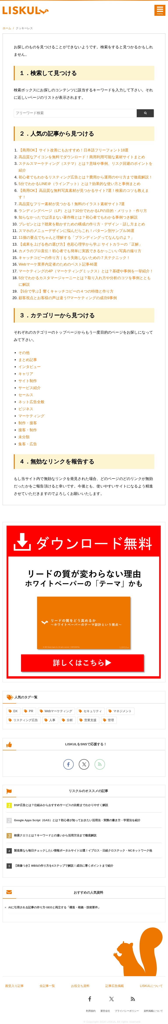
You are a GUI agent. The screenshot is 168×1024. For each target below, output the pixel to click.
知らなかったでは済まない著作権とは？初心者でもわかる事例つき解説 (78, 217)
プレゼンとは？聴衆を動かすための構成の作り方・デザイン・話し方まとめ (82, 224)
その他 (24, 353)
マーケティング (31, 416)
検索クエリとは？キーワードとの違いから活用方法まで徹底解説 (55, 835)
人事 (52, 720)
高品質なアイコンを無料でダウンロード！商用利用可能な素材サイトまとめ (82, 157)
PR (31, 711)
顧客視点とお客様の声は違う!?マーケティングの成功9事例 (68, 298)
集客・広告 (27, 444)
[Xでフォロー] (84, 764)
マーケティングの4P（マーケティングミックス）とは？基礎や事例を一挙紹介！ (86, 271)
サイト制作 (27, 381)
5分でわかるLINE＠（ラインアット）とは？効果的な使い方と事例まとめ (79, 184)
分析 (70, 720)
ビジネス (25, 409)
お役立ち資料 (80, 986)
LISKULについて (151, 986)
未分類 (24, 437)
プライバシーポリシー (127, 1010)
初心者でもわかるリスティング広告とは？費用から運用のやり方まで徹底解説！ (85, 177)
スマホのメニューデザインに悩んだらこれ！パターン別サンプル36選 (76, 231)
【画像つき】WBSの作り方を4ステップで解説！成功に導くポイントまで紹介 (63, 865)
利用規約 (91, 1010)
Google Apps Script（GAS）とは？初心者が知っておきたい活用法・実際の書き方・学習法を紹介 (77, 820)
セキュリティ (93, 711)
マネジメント (122, 711)
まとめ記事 (27, 360)
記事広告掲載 (114, 986)
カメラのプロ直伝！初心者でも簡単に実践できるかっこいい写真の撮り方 (80, 251)
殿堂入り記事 (14, 986)
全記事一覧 (47, 986)
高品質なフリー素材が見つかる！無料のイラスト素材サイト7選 (72, 204)
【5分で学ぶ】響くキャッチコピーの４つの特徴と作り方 (66, 291)
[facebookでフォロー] (68, 764)
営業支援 (90, 720)
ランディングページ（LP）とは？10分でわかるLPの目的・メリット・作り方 (83, 211)
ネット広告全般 (31, 402)
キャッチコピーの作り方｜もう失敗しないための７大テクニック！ (74, 258)
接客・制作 (27, 430)
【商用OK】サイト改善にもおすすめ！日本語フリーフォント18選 (73, 150)
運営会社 (105, 1010)
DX (15, 711)
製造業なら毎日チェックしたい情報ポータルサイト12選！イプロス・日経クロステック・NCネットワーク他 (83, 850)
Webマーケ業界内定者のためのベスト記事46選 (58, 264)
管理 (111, 720)
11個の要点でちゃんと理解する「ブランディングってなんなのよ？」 (76, 237)
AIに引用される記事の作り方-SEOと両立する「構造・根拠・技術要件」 (54, 907)
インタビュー (29, 367)
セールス (25, 395)
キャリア (25, 374)
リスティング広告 (25, 720)
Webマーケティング (58, 711)
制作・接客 (27, 423)
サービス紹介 (29, 388)
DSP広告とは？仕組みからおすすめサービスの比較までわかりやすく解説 (61, 805)
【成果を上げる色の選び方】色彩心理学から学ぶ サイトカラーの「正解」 (80, 244)
